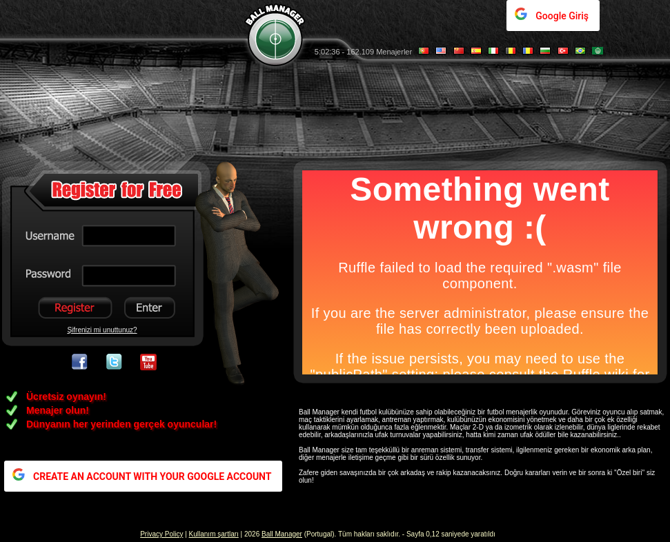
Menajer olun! (57, 410)
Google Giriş (562, 15)
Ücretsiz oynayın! (66, 396)
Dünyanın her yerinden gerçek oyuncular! (121, 424)
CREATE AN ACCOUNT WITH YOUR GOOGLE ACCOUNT (152, 476)
